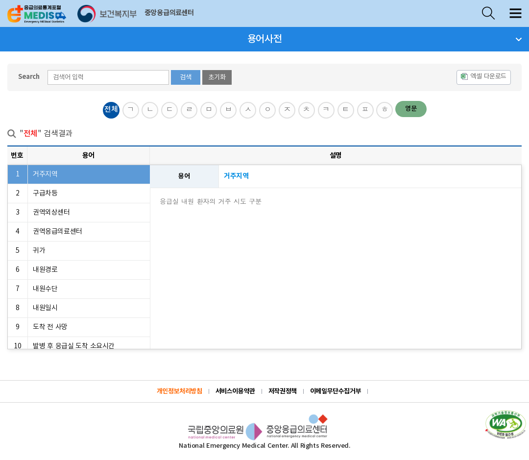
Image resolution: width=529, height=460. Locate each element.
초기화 (217, 77)
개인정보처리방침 (179, 391)
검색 (186, 77)
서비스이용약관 (235, 391)
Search (29, 77)
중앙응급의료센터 (169, 13)
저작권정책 (282, 391)
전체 (111, 109)
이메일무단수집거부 (335, 391)
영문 (411, 109)
